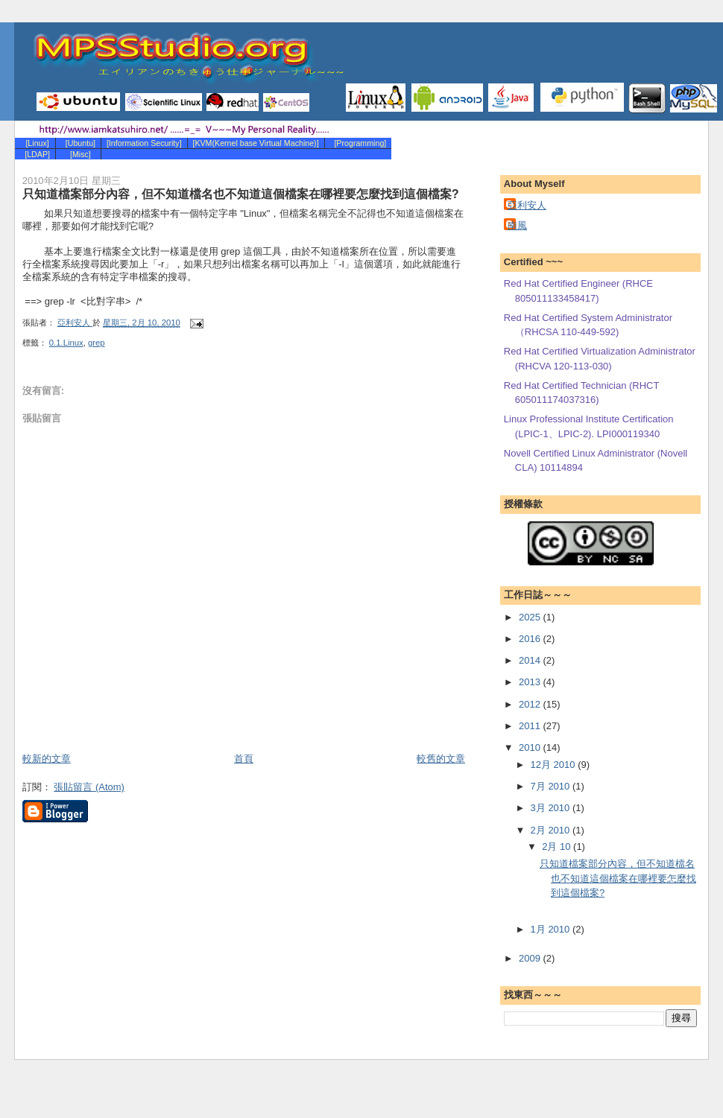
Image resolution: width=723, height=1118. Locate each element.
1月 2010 (551, 929)
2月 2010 (551, 830)
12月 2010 (554, 764)
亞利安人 (527, 205)
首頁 (243, 758)
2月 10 (557, 846)
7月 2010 (551, 786)
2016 (531, 638)
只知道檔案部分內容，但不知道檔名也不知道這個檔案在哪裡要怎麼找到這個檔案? (618, 878)
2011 (531, 725)
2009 (531, 958)
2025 (531, 617)
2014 (531, 660)
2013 (531, 681)
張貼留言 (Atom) (89, 787)
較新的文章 (46, 758)
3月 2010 (551, 807)
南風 (517, 225)
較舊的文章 (441, 758)
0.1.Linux (66, 342)
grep (96, 342)
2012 (531, 704)
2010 (531, 747)
